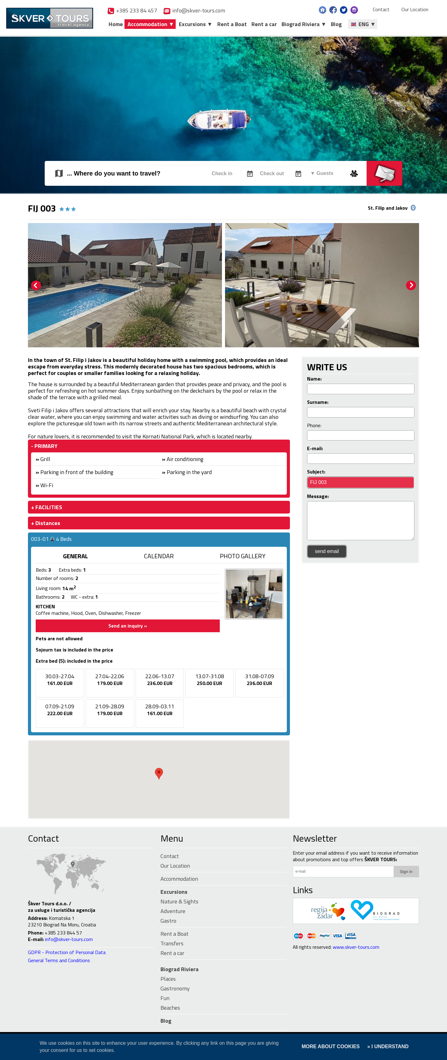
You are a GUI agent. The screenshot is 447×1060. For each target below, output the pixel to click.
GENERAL (75, 556)
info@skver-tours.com (194, 10)
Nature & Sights (179, 901)
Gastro (168, 920)
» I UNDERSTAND (387, 1046)
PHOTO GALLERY (242, 556)
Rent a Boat (232, 24)
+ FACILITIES (46, 507)
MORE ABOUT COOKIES (331, 1046)
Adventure (172, 911)
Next (411, 285)
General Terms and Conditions (59, 960)
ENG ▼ (363, 24)
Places (168, 979)
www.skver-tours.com (356, 947)
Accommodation (179, 879)
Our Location (414, 9)
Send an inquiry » (127, 625)
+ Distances (45, 523)
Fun (164, 998)
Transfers (171, 943)
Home (116, 24)
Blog (336, 24)
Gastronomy (175, 988)
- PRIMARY (44, 446)
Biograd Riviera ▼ (304, 24)
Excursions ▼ (196, 24)
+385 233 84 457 (132, 10)
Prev (36, 285)
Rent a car (264, 24)
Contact (381, 9)
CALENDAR (159, 556)
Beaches (170, 1007)
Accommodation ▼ (151, 24)
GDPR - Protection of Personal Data (67, 952)
